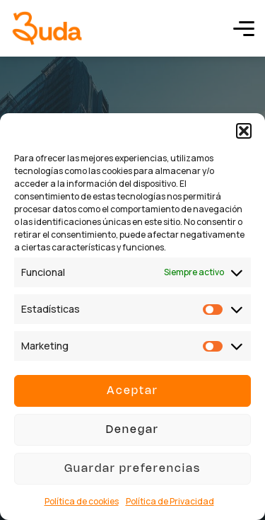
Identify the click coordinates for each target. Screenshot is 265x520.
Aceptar (132, 391)
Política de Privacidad (170, 501)
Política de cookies (82, 501)
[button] (244, 131)
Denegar (132, 430)
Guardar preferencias (132, 469)
